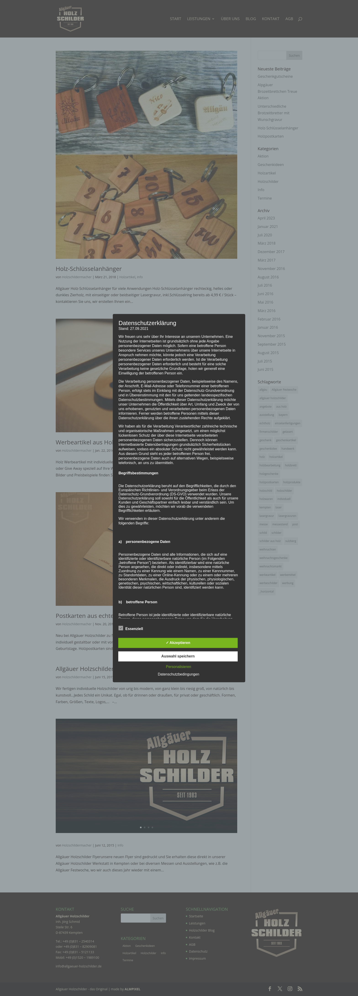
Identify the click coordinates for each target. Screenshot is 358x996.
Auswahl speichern (178, 656)
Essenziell (130, 628)
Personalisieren (178, 667)
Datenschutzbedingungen (178, 674)
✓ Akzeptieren (178, 643)
